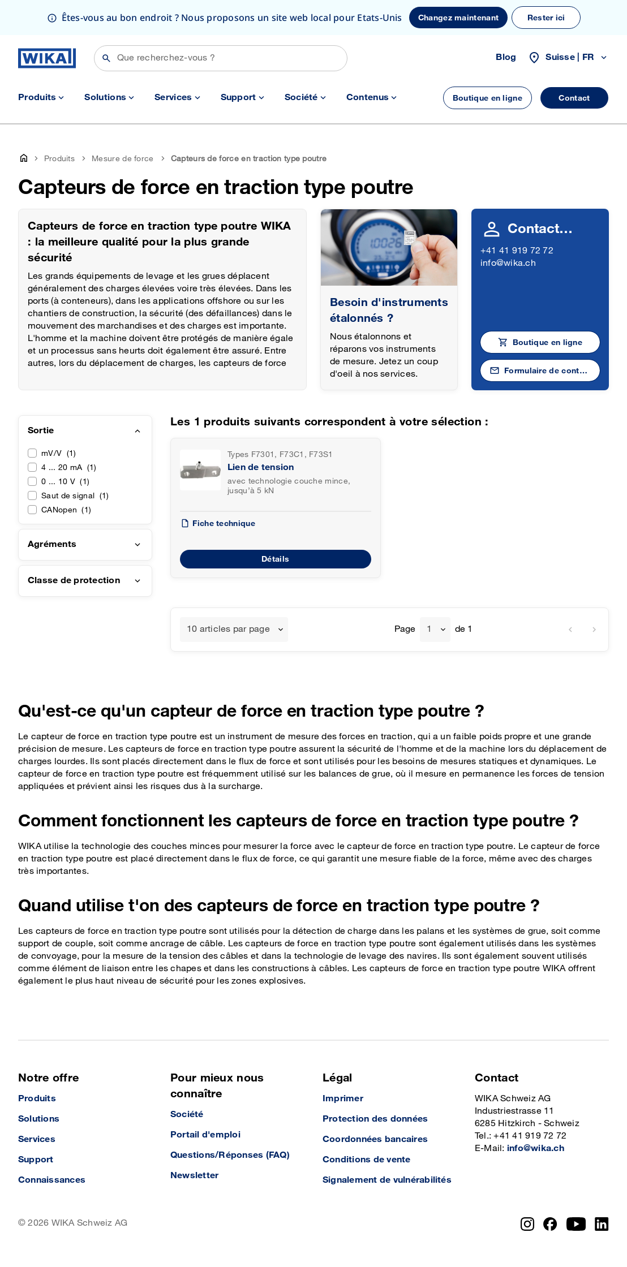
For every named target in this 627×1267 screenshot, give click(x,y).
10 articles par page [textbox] (228, 629)
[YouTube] (576, 1224)
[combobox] (234, 629)
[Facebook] (550, 1224)
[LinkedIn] (602, 1224)
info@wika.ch (508, 263)
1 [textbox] (429, 629)
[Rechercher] (220, 58)
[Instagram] (527, 1224)
